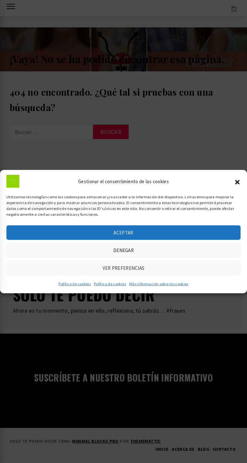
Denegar (123, 253)
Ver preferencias (124, 271)
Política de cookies (75, 286)
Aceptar (123, 235)
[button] (237, 184)
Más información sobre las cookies (158, 286)
